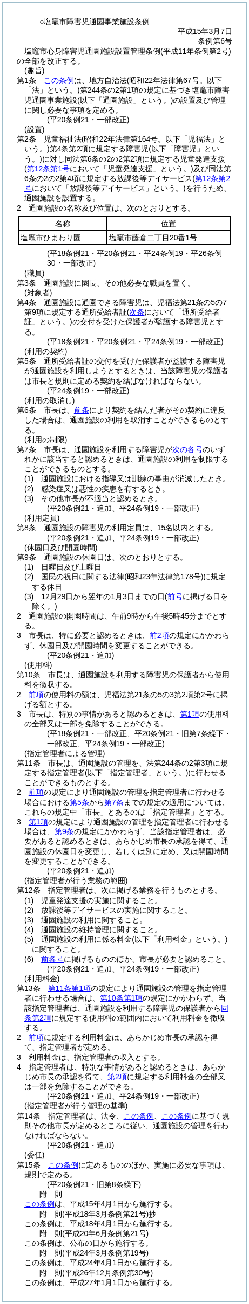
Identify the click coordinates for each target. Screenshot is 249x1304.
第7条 (114, 802)
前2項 (159, 635)
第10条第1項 (121, 998)
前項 (36, 694)
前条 (81, 410)
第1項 (189, 714)
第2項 (117, 1076)
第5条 (79, 802)
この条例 (59, 80)
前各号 (52, 959)
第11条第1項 (69, 988)
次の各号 (187, 449)
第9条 (64, 831)
